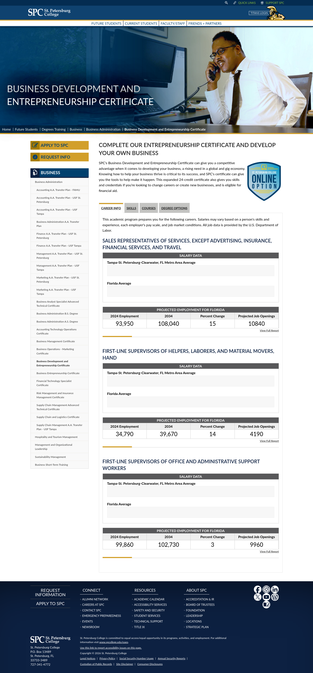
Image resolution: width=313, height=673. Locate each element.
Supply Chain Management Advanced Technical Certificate (58, 407)
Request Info (50, 157)
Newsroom (90, 627)
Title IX (139, 627)
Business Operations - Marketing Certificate (55, 351)
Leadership (194, 615)
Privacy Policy (107, 658)
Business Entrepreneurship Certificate (58, 373)
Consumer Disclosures (150, 664)
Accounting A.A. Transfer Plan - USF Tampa (57, 211)
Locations (194, 621)
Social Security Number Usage (136, 658)
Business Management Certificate (56, 341)
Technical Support (148, 621)
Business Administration (103, 129)
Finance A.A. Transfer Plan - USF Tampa (59, 245)
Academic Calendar (149, 599)
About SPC (196, 590)
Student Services (147, 615)
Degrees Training (54, 129)
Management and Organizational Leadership (53, 446)
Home (6, 129)
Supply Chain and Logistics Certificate (58, 417)
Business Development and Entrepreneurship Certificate (53, 363)
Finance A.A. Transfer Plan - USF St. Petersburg (57, 235)
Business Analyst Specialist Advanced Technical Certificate (58, 303)
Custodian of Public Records (96, 664)
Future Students (26, 129)
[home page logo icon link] (50, 13)
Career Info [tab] (111, 208)
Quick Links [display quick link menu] (244, 2)
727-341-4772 (40, 664)
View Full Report (269, 330)
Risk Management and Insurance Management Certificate (55, 395)
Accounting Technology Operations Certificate (57, 331)
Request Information (50, 592)
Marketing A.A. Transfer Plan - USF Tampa (56, 291)
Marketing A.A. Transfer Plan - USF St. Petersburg (58, 279)
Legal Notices (87, 658)
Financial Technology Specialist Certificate (54, 383)
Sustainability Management (50, 456)
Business (76, 129)
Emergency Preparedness (101, 615)
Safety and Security (149, 610)
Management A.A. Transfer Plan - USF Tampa (58, 267)
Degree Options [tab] (174, 208)
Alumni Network (95, 599)
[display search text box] (226, 2)
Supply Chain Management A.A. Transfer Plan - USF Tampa (59, 427)
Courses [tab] (149, 208)
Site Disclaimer (124, 664)
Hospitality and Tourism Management (56, 437)
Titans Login (259, 13)
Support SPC (272, 3)
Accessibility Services (150, 604)
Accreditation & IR (200, 599)
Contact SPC (91, 610)
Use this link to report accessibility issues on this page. (111, 647)
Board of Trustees (200, 604)
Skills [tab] (131, 208)
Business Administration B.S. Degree (57, 313)
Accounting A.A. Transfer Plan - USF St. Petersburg (59, 199)
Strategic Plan (197, 627)
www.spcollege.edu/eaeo (113, 642)
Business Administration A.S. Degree (57, 321)
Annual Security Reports (171, 658)
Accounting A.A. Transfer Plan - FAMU (58, 190)
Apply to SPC (49, 145)
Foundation (195, 610)
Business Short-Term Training (51, 464)
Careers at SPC (93, 604)
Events (87, 621)
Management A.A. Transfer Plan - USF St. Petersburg (60, 255)
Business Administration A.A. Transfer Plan (58, 224)
